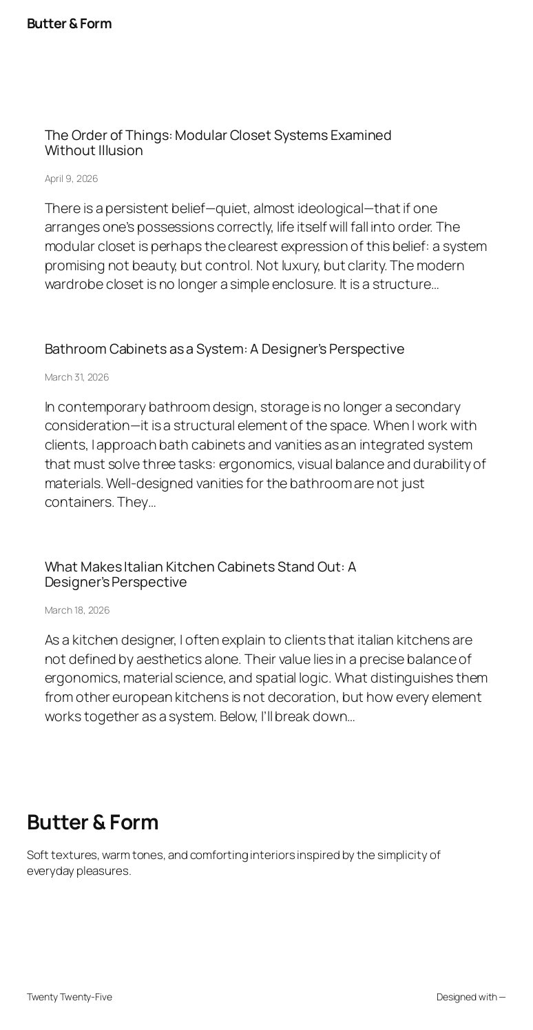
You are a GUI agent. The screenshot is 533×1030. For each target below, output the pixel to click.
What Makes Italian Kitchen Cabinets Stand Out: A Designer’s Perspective (201, 574)
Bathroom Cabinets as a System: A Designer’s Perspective (225, 348)
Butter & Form (69, 23)
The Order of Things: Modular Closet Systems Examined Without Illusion (219, 143)
